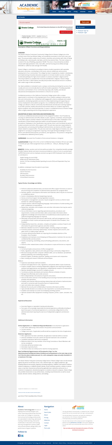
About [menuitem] (46, 415)
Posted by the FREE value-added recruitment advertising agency (29, 392)
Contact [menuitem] (46, 423)
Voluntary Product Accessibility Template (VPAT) (79, 443)
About (69, 11)
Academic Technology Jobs (34, 443)
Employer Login (82, 32)
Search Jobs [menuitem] (47, 412)
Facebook (19, 435)
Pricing (75, 11)
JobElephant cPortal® (76, 422)
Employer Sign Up (83, 31)
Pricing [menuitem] (46, 417)
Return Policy (62, 443)
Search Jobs (62, 11)
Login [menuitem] (45, 425)
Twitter (22, 435)
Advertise (82, 11)
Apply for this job (66, 32)
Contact (90, 11)
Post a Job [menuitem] (47, 428)
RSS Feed (55, 443)
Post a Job (85, 22)
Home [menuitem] (46, 410)
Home (54, 11)
